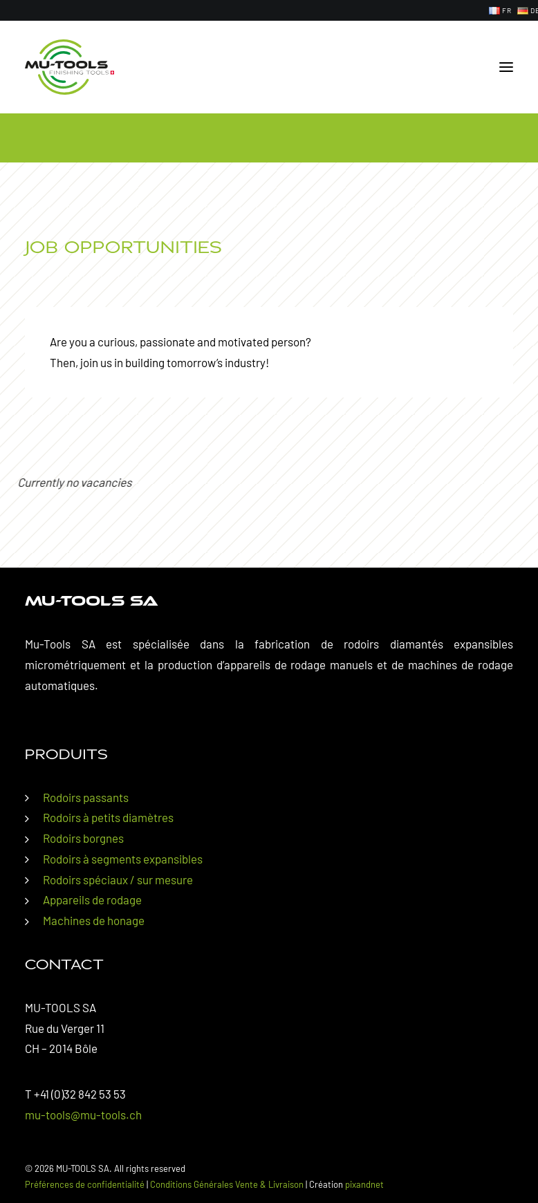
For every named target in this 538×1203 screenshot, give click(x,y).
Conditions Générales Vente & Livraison (227, 1184)
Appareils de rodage (92, 899)
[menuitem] (500, 10)
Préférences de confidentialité (85, 1184)
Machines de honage (94, 920)
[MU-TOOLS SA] (69, 67)
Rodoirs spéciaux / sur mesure (118, 879)
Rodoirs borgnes (83, 838)
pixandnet (364, 1184)
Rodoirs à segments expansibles (123, 859)
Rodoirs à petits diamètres (108, 817)
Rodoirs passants (86, 797)
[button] (506, 67)
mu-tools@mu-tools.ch (83, 1114)
